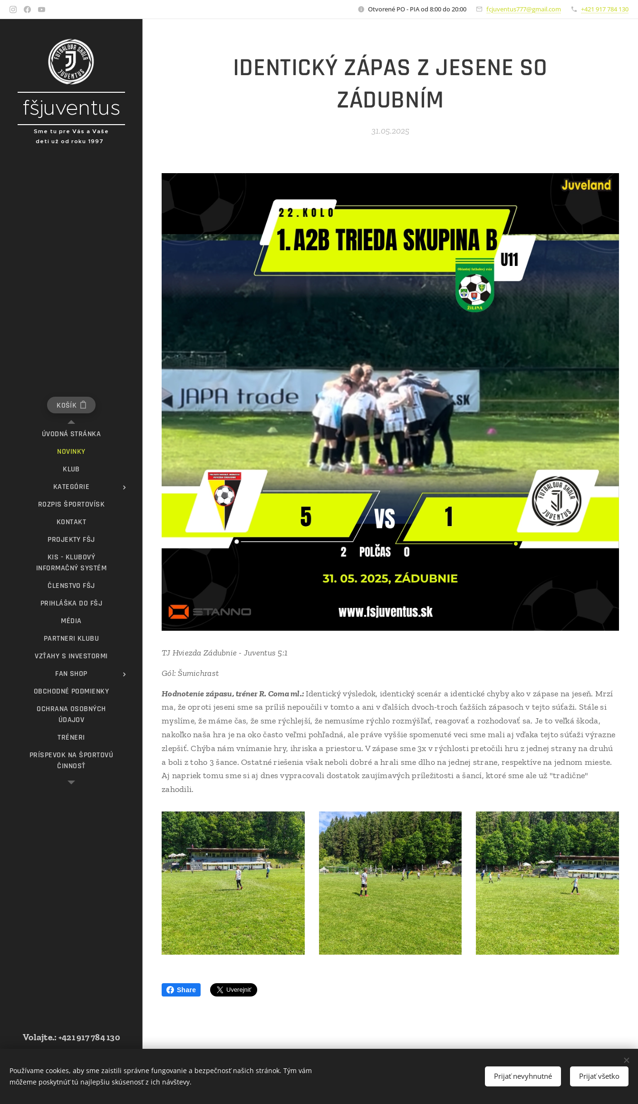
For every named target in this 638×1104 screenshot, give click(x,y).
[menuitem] (71, 434)
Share (181, 990)
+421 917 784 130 (604, 9)
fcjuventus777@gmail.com (523, 9)
